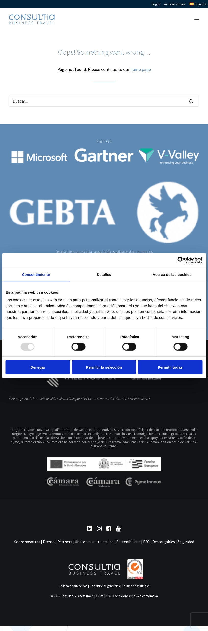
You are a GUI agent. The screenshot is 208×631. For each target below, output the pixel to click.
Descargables (163, 541)
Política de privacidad (73, 586)
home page (140, 69)
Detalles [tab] (104, 274)
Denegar (37, 367)
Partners (64, 541)
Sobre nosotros (27, 541)
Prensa (49, 541)
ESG (146, 541)
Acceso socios (175, 4)
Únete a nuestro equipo (94, 541)
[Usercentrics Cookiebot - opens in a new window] (180, 260)
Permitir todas (170, 367)
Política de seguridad (136, 586)
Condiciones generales (105, 586)
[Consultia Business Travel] (32, 19)
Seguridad (186, 541)
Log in (156, 4)
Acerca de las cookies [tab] (172, 274)
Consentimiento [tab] (36, 274)
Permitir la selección (104, 367)
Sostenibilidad (128, 541)
